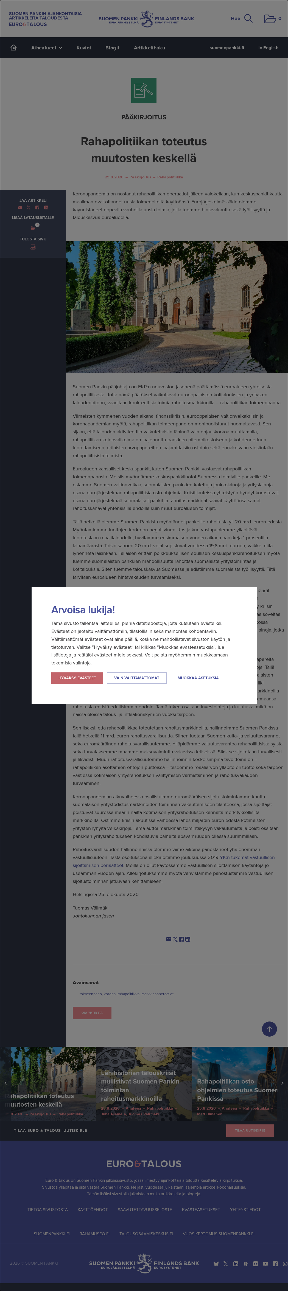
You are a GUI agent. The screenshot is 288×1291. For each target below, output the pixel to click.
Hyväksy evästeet (77, 678)
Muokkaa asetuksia (198, 678)
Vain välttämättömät (136, 678)
